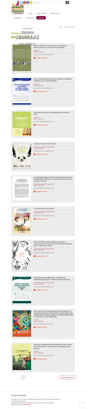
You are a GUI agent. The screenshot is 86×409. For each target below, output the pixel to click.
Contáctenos (29, 18)
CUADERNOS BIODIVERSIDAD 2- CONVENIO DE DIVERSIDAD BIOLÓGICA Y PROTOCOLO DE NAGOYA (52, 279)
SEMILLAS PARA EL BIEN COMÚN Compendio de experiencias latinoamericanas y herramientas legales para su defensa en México (53, 244)
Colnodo (29, 403)
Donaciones (41, 18)
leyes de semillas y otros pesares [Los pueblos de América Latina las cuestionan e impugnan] (51, 46)
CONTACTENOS (26, 404)
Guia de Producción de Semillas (45, 144)
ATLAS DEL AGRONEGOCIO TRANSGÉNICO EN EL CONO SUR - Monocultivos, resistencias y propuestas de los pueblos (53, 346)
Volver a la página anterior (67, 377)
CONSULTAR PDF (41, 58)
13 (31, 377)
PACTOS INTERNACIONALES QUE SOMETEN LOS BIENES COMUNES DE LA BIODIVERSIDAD (53, 80)
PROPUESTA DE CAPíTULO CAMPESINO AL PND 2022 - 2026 (52, 113)
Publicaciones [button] (55, 13)
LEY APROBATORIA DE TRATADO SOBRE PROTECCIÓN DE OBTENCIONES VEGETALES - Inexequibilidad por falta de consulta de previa (53, 179)
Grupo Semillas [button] (41, 13)
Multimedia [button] (18, 18)
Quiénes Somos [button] (19, 13)
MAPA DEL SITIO (16, 404)
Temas (30, 13)
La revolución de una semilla (44, 208)
